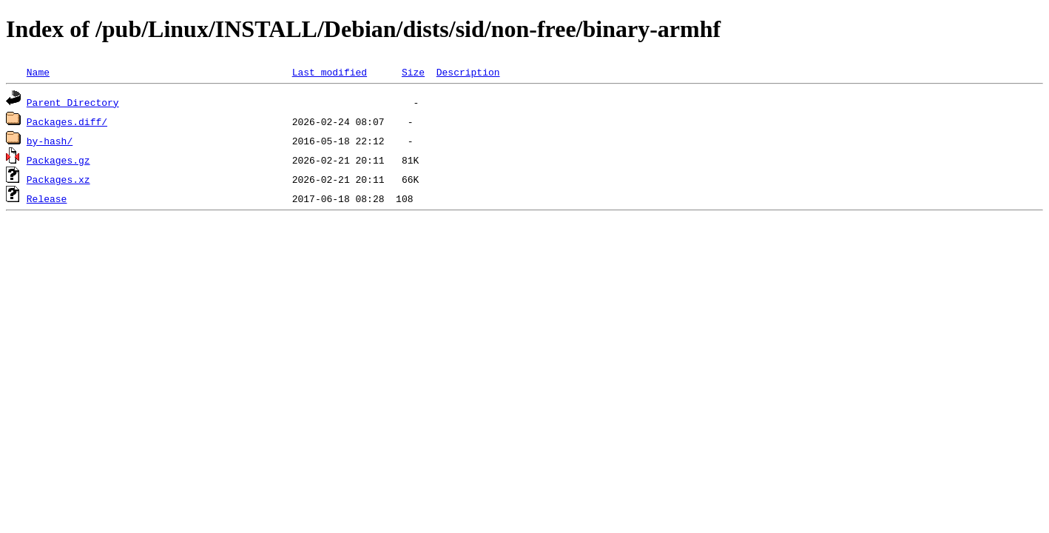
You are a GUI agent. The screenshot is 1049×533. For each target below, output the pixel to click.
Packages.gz (58, 160)
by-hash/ (49, 140)
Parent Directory (73, 102)
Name (38, 71)
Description (468, 71)
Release (47, 198)
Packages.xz (58, 179)
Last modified (329, 71)
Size (413, 71)
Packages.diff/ (67, 121)
